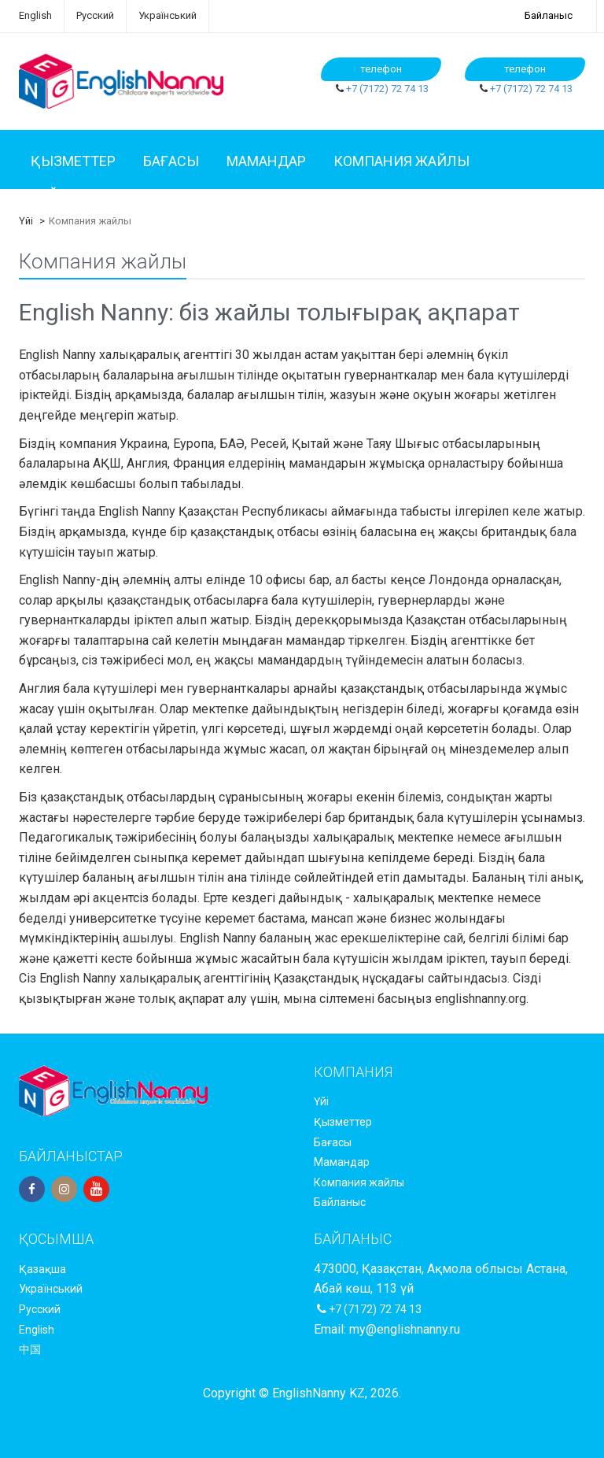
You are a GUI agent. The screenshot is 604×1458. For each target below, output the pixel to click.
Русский (95, 15)
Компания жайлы (401, 161)
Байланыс (549, 15)
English (35, 15)
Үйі (26, 221)
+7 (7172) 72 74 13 (387, 88)
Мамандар (266, 161)
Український (167, 15)
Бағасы (171, 161)
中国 (30, 1349)
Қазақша (42, 1269)
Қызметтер (73, 161)
